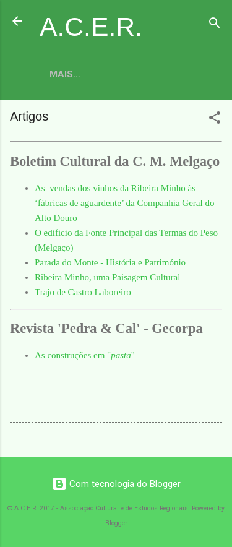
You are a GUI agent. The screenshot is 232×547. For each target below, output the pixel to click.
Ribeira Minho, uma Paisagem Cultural (107, 277)
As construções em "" (85, 355)
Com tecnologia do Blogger (116, 483)
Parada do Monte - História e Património (110, 262)
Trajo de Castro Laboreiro (83, 292)
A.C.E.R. (91, 26)
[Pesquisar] (214, 25)
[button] (214, 119)
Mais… (64, 74)
